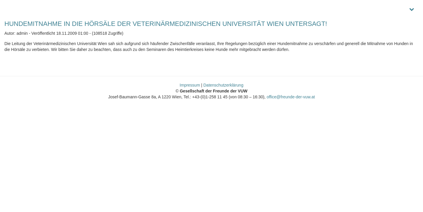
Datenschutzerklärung (223, 85)
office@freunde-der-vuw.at (291, 97)
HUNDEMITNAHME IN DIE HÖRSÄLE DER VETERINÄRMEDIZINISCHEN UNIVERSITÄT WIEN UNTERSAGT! (165, 23)
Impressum (190, 85)
